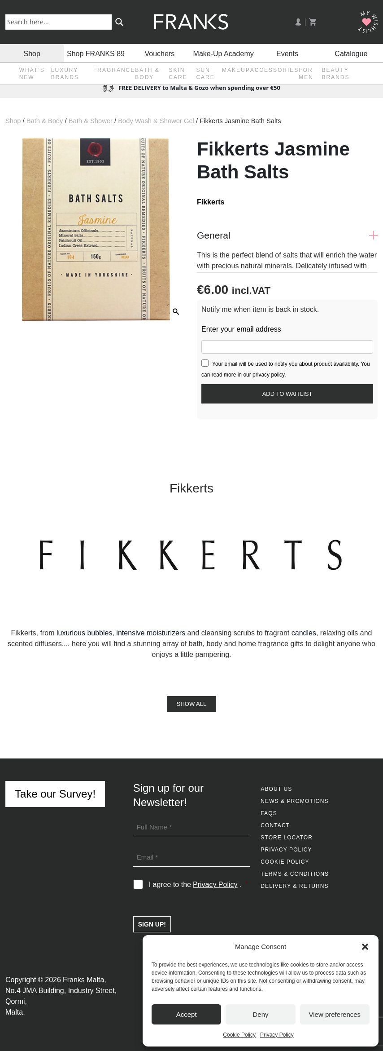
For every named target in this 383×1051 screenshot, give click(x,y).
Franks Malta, (84, 980)
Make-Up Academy (223, 53)
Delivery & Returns (294, 886)
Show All (191, 704)
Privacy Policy (277, 1035)
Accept (186, 1014)
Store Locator (287, 837)
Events (287, 53)
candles (304, 633)
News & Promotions (294, 801)
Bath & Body (147, 73)
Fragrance (114, 70)
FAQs (269, 813)
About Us (276, 789)
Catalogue (351, 53)
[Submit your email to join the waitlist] (287, 394)
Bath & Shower (91, 120)
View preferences (335, 1014)
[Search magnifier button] (119, 22)
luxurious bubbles (85, 633)
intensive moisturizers (150, 633)
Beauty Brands (336, 73)
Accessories (274, 70)
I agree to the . (198, 884)
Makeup (236, 70)
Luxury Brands (65, 73)
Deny (260, 1014)
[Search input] (60, 21)
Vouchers (159, 53)
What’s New (32, 73)
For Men (306, 73)
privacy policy (268, 375)
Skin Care (178, 73)
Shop (31, 53)
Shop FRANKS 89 (96, 53)
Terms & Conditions (295, 874)
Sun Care (205, 73)
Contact (275, 825)
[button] (365, 946)
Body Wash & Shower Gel (156, 120)
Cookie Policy (239, 1035)
